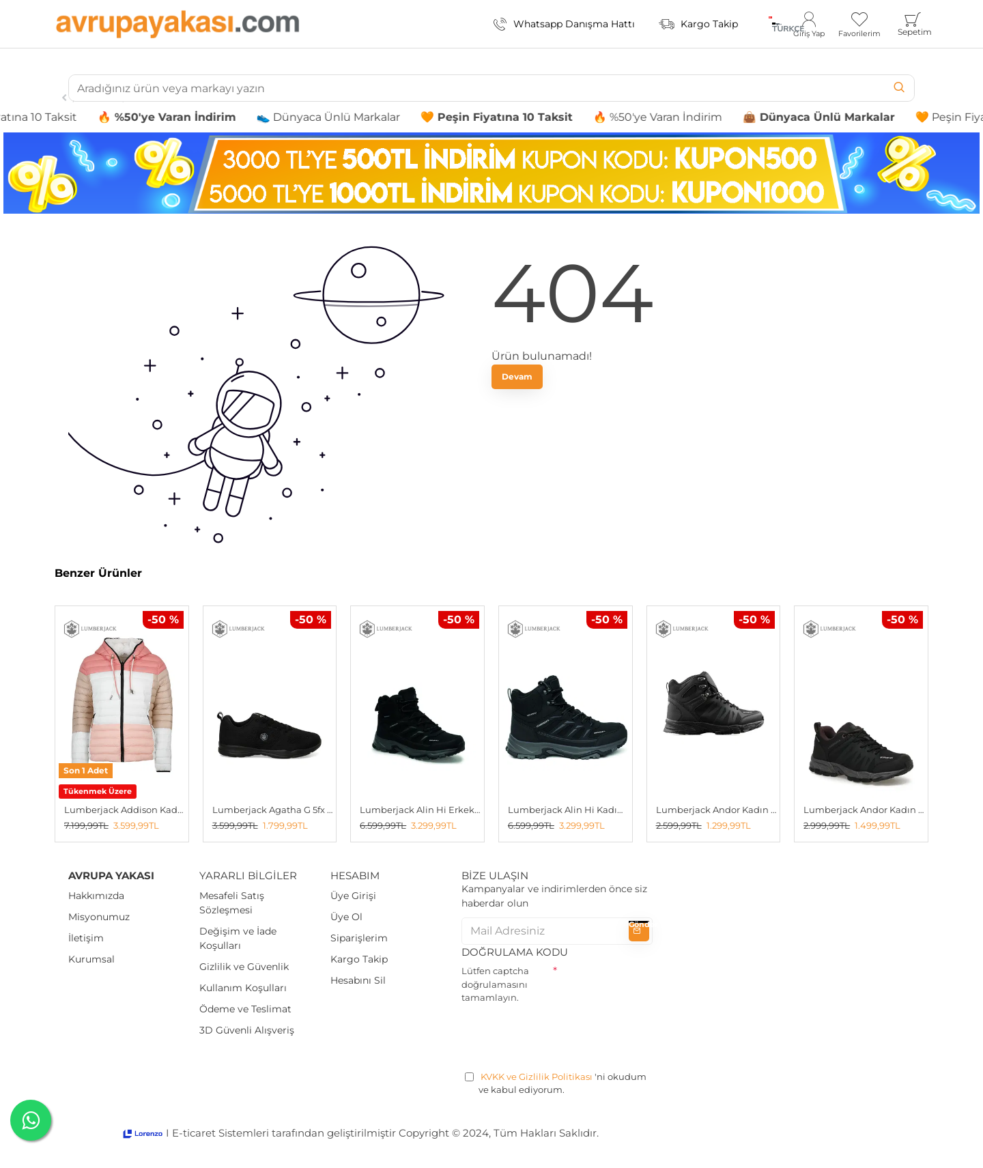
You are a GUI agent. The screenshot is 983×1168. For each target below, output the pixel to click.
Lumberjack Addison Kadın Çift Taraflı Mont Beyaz (124, 809)
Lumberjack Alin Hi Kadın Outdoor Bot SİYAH (568, 809)
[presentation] (565, 1035)
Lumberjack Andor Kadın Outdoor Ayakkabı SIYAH (863, 809)
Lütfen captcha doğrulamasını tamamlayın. (495, 984)
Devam (517, 376)
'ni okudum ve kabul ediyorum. (555, 1083)
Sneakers (100, 97)
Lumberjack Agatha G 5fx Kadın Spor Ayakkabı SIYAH (272, 809)
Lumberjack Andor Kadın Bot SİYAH (716, 809)
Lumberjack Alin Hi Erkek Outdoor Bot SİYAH (420, 809)
